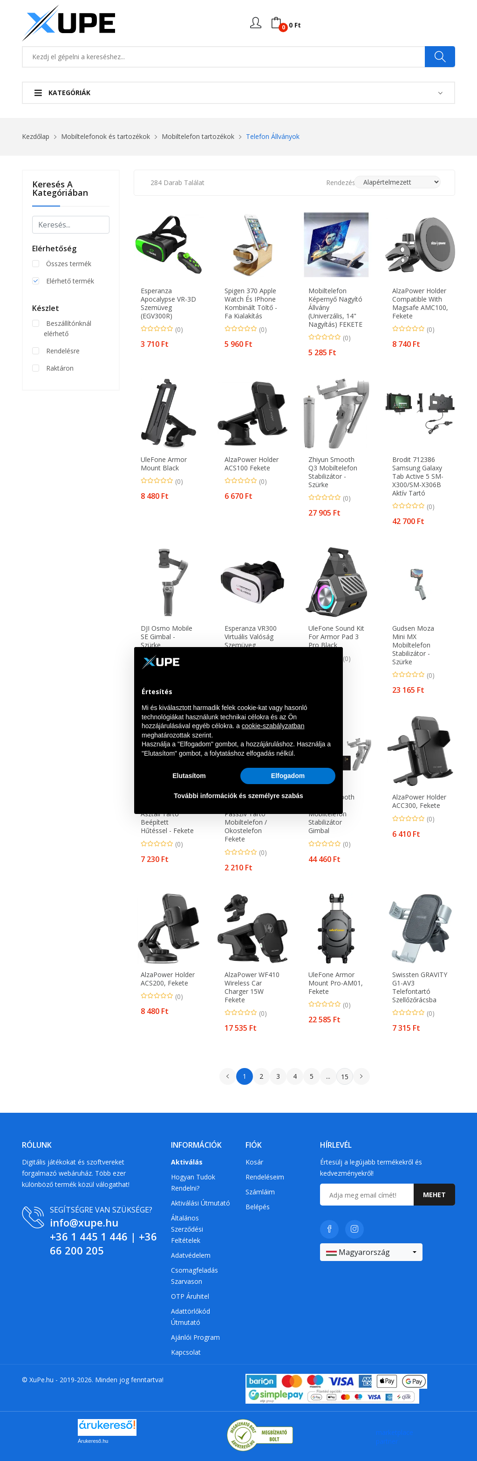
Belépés (257, 1206)
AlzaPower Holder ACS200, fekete (168, 979)
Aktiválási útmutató (200, 1203)
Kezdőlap (35, 136)
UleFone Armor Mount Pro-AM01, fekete (335, 983)
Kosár (254, 1162)
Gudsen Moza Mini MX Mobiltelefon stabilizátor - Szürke (413, 645)
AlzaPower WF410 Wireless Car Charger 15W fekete (252, 987)
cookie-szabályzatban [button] (273, 726)
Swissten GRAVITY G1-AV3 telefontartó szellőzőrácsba (419, 987)
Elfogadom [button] (288, 775)
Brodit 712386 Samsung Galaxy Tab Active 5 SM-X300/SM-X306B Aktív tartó (417, 476)
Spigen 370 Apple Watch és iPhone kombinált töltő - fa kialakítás (251, 303)
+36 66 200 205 (103, 1243)
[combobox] (371, 1252)
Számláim (260, 1191)
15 (344, 1076)
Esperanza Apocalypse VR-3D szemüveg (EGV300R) (168, 303)
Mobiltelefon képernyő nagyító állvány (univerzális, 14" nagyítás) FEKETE (335, 308)
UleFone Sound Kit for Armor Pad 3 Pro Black (336, 636)
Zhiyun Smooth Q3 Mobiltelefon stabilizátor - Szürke (332, 472)
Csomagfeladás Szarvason (194, 1276)
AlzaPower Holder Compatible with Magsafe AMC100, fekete (420, 303)
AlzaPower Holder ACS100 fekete (252, 463)
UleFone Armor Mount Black (164, 463)
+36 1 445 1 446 (89, 1236)
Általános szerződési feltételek (187, 1229)
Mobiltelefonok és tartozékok (105, 136)
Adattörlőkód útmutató (190, 1317)
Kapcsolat (186, 1352)
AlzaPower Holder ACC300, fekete (419, 801)
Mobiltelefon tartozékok (198, 136)
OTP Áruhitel (190, 1296)
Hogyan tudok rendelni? (193, 1182)
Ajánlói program (195, 1337)
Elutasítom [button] (189, 775)
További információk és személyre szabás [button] (238, 795)
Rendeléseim (264, 1176)
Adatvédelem (191, 1255)
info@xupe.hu (84, 1222)
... (328, 1076)
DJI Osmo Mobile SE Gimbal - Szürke (166, 636)
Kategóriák (62, 92)
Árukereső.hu (93, 1441)
